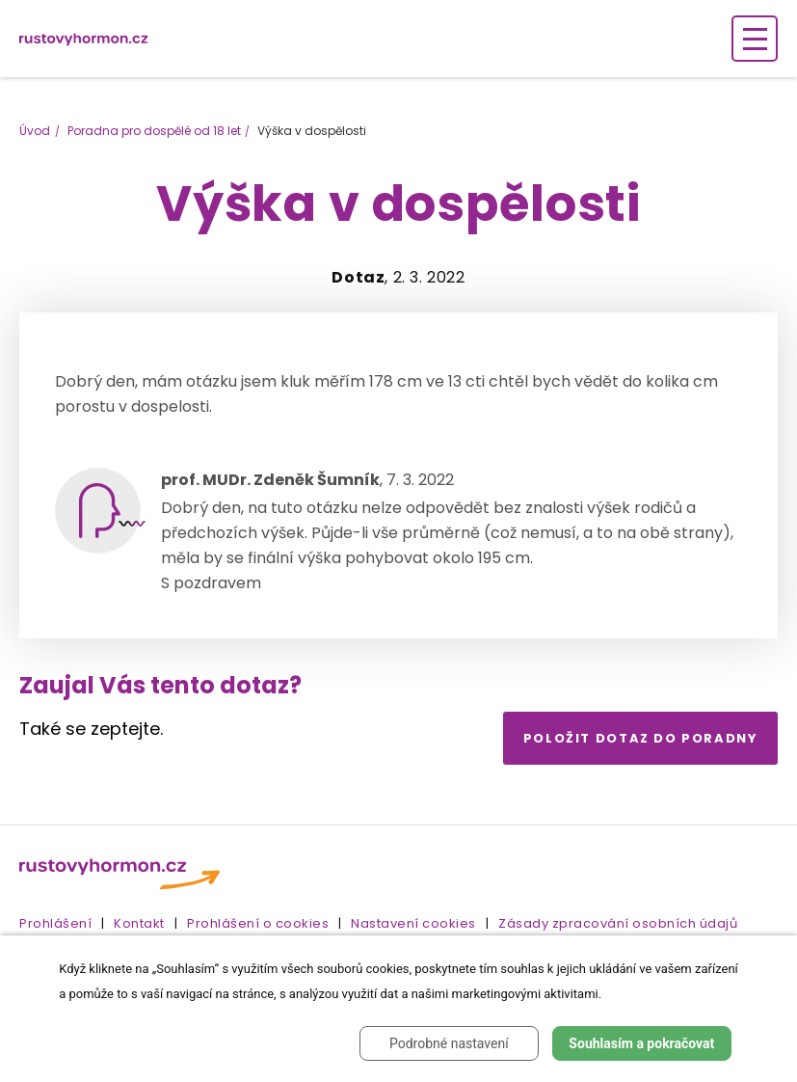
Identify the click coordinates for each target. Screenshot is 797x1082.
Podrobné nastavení (449, 1043)
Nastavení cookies (413, 923)
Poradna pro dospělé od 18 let (154, 130)
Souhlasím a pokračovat (641, 1043)
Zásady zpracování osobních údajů (617, 923)
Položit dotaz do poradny (640, 738)
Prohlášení (55, 923)
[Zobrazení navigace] (754, 38)
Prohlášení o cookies (258, 923)
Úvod (34, 130)
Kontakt (139, 923)
